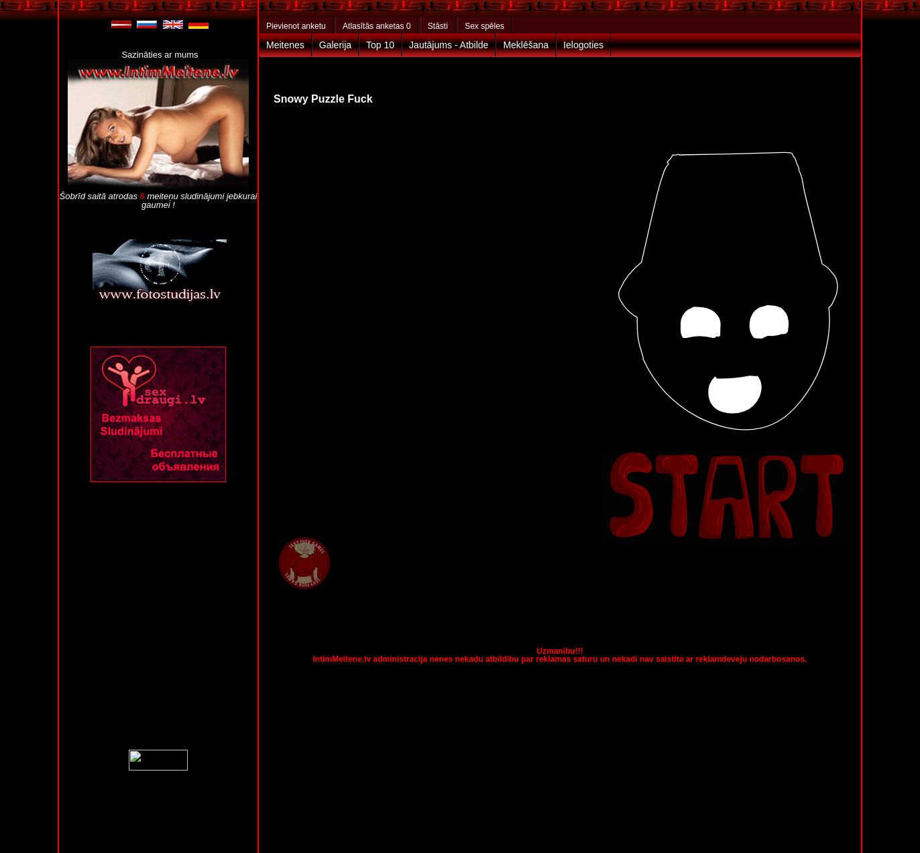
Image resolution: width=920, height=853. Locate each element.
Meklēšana (526, 45)
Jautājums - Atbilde (448, 45)
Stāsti (438, 26)
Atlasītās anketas (376, 26)
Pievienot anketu (296, 26)
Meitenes (285, 45)
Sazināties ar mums (159, 55)
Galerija (335, 45)
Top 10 (380, 45)
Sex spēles (484, 26)
